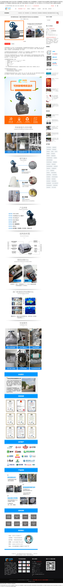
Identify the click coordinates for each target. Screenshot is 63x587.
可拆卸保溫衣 (49, 147)
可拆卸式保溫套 (53, 170)
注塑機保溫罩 (54, 166)
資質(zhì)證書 (45, 8)
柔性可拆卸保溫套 (49, 157)
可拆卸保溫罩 (55, 172)
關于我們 (50, 8)
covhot (48, 168)
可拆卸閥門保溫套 (49, 155)
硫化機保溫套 (49, 180)
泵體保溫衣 (48, 166)
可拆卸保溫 (53, 151)
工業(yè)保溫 (54, 185)
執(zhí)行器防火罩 (55, 180)
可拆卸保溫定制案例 (22, 558)
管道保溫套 (48, 176)
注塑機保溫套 (53, 153)
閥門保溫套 (54, 147)
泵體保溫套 (55, 159)
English (52, 5)
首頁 (15, 8)
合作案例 (39, 8)
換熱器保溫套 (49, 172)
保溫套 (52, 149)
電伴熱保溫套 (54, 178)
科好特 (56, 149)
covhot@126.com (28, 5)
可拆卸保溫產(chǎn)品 (21, 8)
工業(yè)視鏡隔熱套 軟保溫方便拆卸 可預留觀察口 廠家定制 (24, 553)
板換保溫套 (52, 168)
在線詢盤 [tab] (12, 43)
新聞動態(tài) (34, 8)
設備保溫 (32, 74)
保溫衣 (16, 66)
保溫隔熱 (27, 51)
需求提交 (28, 8)
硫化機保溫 (48, 174)
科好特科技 (48, 185)
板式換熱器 (48, 178)
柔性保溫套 (53, 176)
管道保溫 (48, 170)
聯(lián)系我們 (34, 558)
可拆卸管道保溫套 (54, 174)
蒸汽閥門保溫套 (49, 159)
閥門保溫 (27, 47)
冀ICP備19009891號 (31, 581)
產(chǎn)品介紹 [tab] (7, 43)
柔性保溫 (48, 149)
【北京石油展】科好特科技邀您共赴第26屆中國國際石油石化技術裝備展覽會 (52, 71)
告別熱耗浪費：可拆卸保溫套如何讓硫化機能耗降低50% (55, 137)
